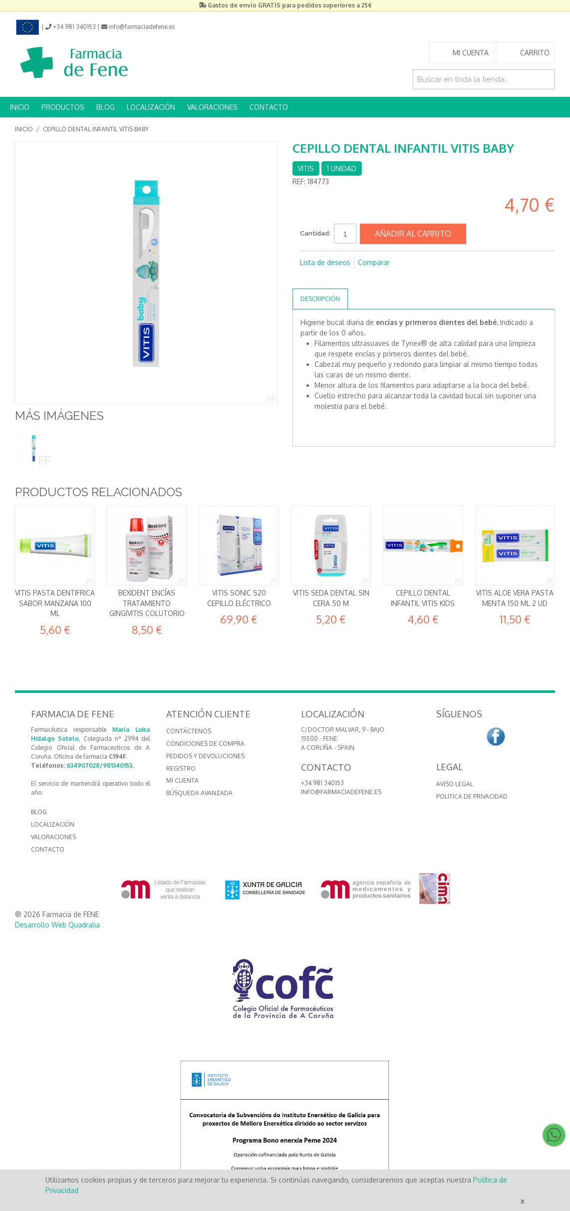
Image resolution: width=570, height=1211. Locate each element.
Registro (181, 768)
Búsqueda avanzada (199, 793)
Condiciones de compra (205, 743)
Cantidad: (315, 233)
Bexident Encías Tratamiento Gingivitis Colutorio (147, 603)
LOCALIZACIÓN (151, 107)
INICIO (19, 107)
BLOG (105, 107)
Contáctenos (188, 731)
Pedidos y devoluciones (205, 756)
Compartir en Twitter (329, 278)
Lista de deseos (325, 262)
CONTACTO (269, 107)
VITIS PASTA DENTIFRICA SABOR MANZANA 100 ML (55, 603)
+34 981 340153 (322, 783)
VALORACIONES (212, 107)
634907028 (83, 765)
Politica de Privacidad (472, 796)
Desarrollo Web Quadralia (57, 924)
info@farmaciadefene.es (341, 792)
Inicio (24, 129)
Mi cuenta (182, 780)
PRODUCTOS (62, 107)
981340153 (117, 765)
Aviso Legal (454, 784)
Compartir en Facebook (309, 278)
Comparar (374, 262)
